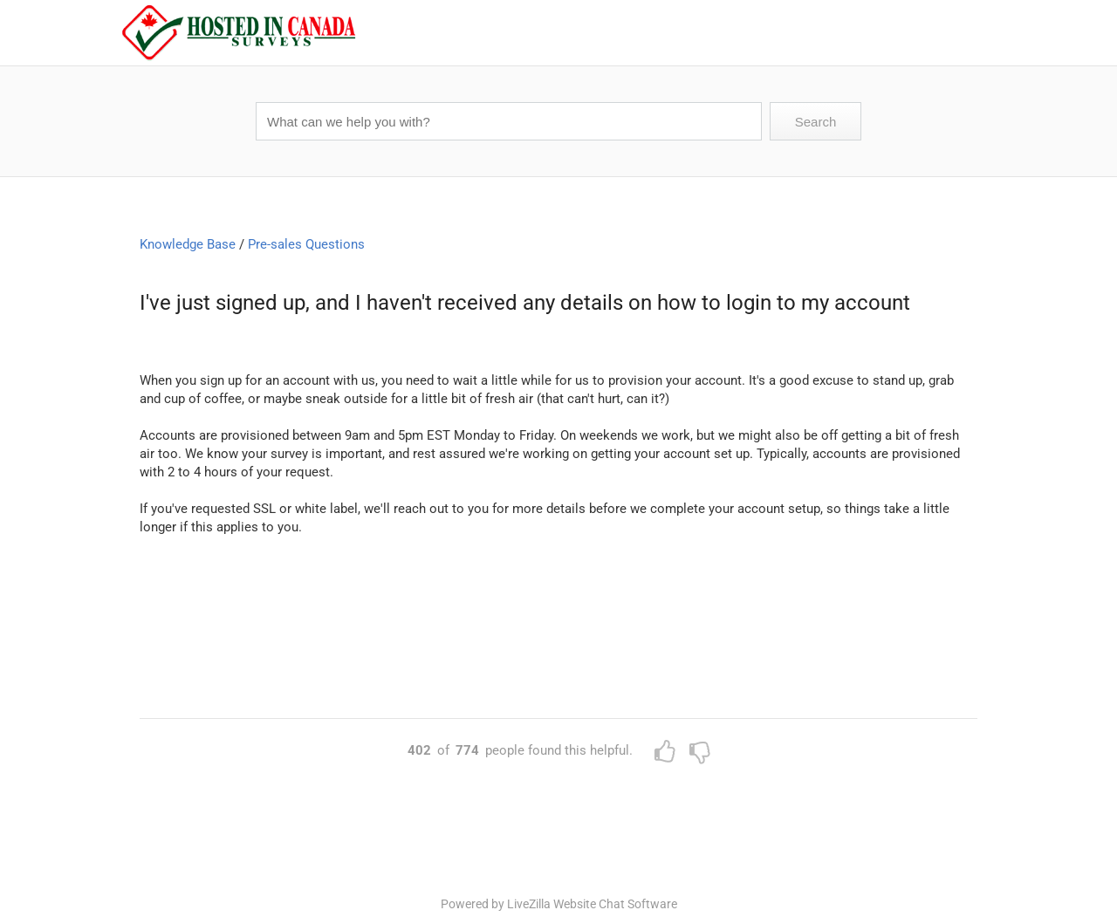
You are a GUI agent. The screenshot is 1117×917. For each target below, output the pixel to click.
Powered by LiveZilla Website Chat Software (559, 904)
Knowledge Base (188, 244)
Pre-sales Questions (306, 244)
